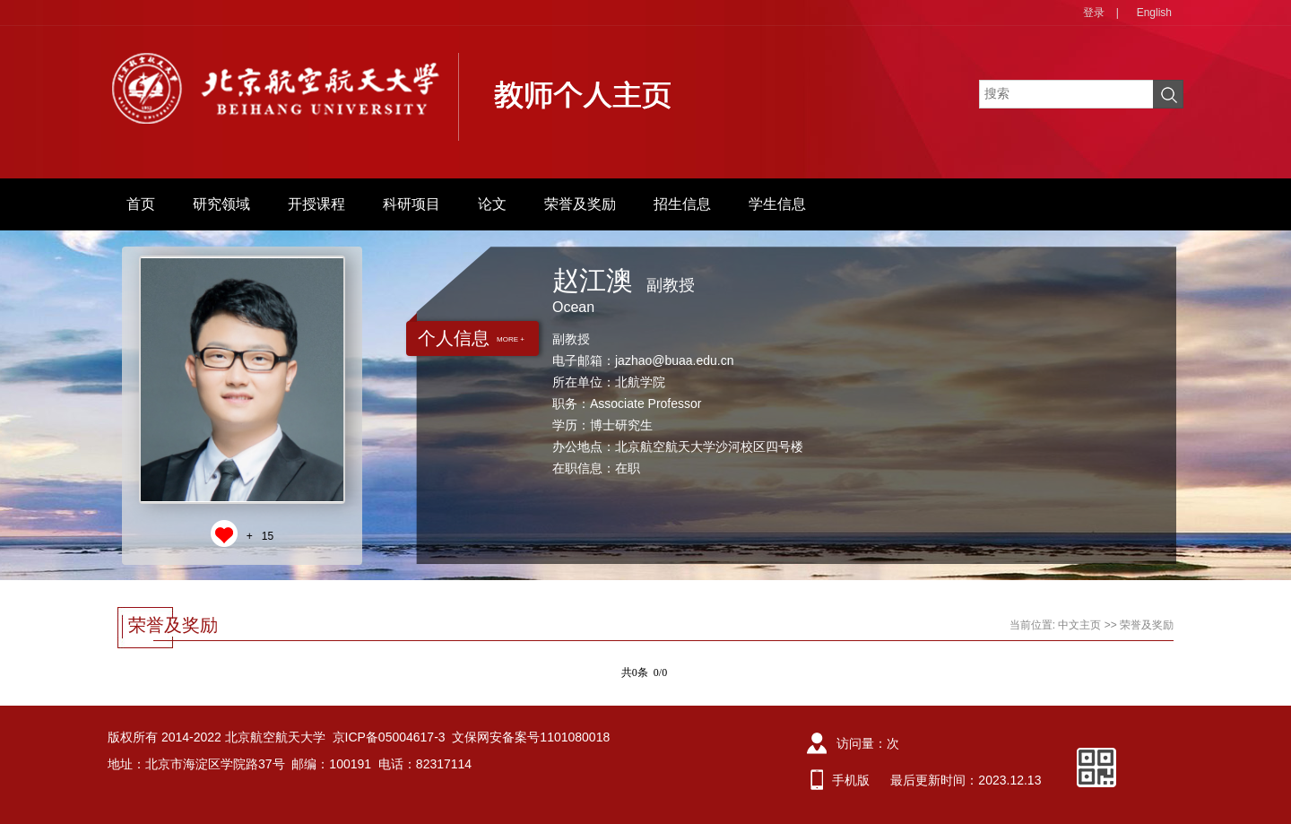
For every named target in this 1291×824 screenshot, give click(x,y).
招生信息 (682, 204)
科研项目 (411, 204)
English (1154, 12)
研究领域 (221, 204)
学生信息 (777, 204)
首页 (140, 204)
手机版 (851, 780)
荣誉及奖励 (580, 204)
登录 (1094, 12)
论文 (492, 204)
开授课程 (316, 204)
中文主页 (1079, 625)
